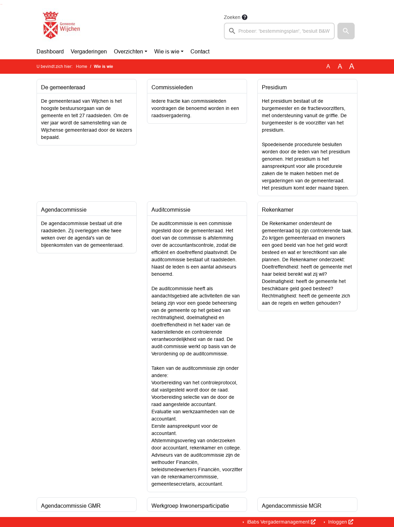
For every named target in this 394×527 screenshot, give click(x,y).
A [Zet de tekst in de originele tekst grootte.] (328, 66)
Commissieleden (172, 87)
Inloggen (340, 522)
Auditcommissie (170, 210)
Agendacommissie (64, 210)
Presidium (274, 87)
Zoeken (232, 17)
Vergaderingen (89, 51)
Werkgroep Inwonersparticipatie (190, 506)
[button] (346, 31)
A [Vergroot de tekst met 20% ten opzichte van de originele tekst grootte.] (340, 66)
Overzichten (128, 51)
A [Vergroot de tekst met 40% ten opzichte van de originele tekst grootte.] (351, 66)
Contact (199, 51)
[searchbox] (279, 31)
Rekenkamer (277, 210)
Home (81, 66)
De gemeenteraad (63, 87)
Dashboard (50, 51)
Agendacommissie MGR (292, 506)
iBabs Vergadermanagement (281, 522)
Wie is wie (166, 51)
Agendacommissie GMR (71, 506)
